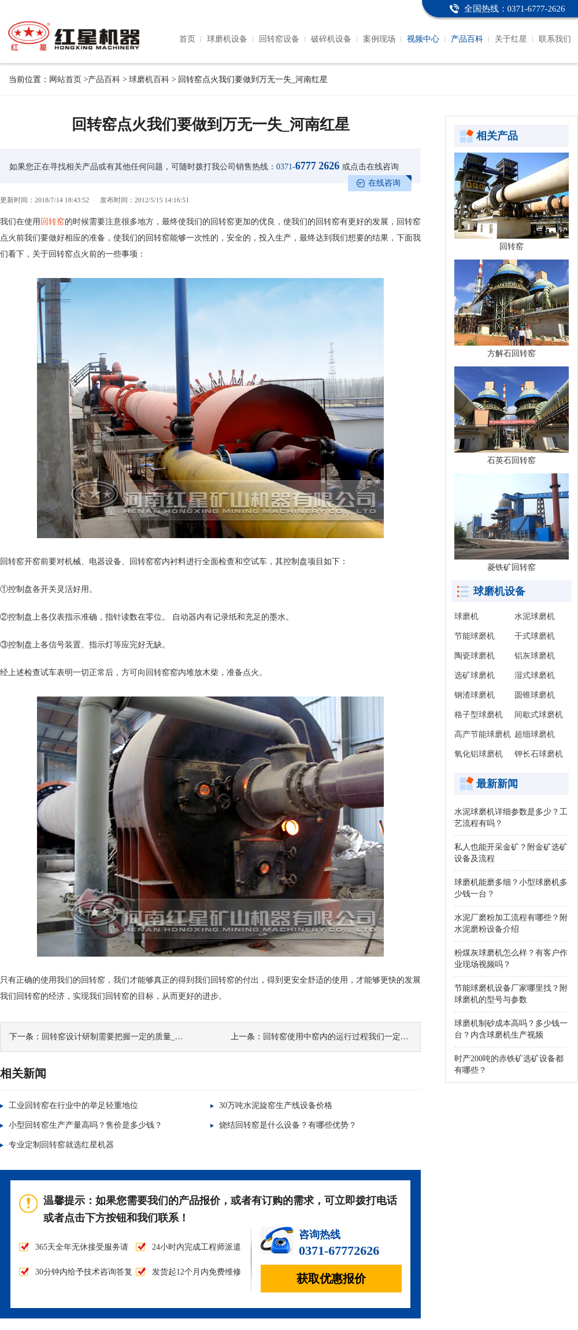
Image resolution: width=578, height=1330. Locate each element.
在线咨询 (384, 183)
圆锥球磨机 (534, 695)
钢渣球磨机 (474, 695)
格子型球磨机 (478, 714)
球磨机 (466, 616)
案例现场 (379, 39)
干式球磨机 (534, 636)
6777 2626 (307, 166)
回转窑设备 (279, 39)
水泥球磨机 (534, 616)
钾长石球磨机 (538, 754)
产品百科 (467, 39)
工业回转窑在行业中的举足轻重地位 (73, 1105)
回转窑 (52, 221)
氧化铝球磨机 (478, 754)
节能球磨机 (474, 636)
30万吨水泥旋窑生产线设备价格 (275, 1105)
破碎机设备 (331, 39)
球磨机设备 (227, 39)
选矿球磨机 (474, 675)
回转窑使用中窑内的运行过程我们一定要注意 (344, 1036)
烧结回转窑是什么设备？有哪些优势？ (288, 1125)
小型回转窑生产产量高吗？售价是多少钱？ (85, 1125)
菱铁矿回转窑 (511, 567)
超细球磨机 (534, 734)
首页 (187, 39)
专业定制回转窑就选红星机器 (61, 1144)
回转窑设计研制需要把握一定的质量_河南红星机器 (133, 1036)
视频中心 (423, 39)
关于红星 (511, 39)
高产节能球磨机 (482, 734)
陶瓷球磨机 (474, 655)
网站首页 (65, 79)
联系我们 (555, 39)
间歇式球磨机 (538, 714)
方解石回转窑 (511, 353)
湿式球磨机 (534, 675)
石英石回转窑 (511, 460)
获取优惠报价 (331, 1278)
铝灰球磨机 (534, 655)
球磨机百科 (149, 79)
